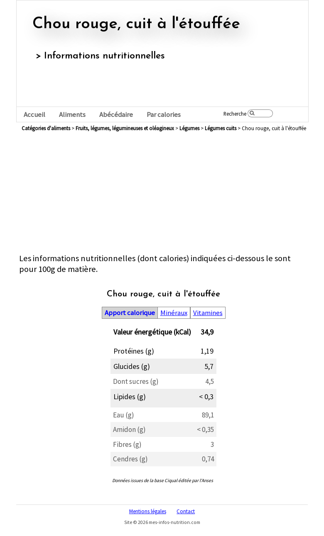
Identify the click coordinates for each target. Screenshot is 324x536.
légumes (189, 128)
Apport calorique (130, 312)
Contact (186, 511)
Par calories (164, 114)
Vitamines (208, 312)
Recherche (234, 113)
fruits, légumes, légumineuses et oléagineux (125, 128)
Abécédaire (116, 114)
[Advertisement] (163, 195)
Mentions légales (147, 511)
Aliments (72, 114)
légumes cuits (220, 128)
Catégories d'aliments (46, 128)
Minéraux (173, 312)
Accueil (34, 114)
